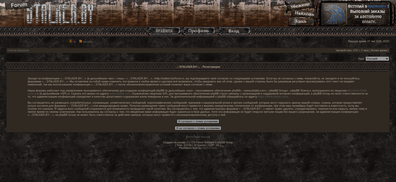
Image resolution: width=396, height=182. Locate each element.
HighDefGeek (209, 148)
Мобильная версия (198, 136)
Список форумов (18, 50)
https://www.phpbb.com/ (273, 96)
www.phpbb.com (120, 93)
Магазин (85, 41)
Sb (72, 41)
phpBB (190, 142)
